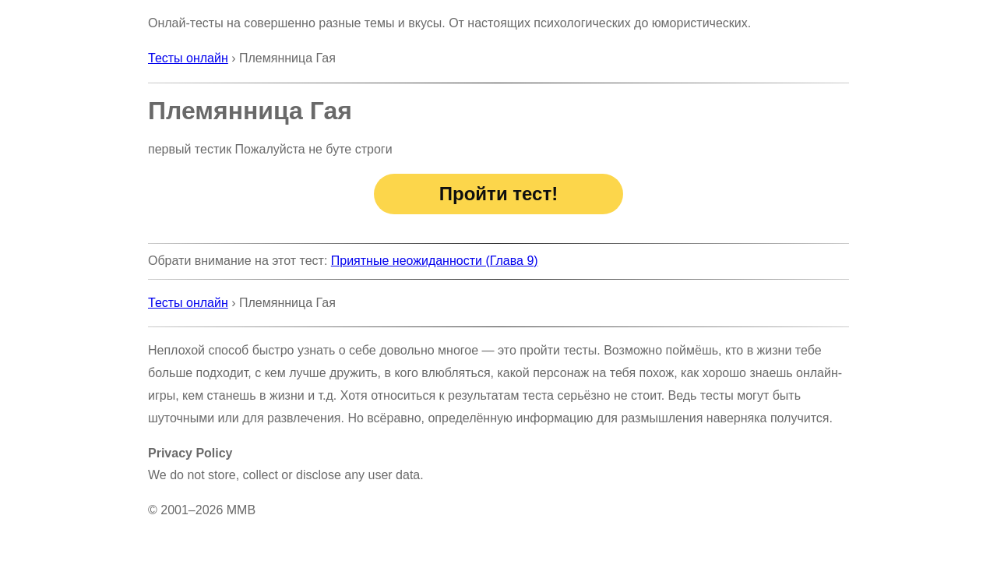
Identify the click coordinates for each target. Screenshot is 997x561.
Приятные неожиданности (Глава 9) (434, 260)
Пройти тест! (498, 193)
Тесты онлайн (188, 58)
